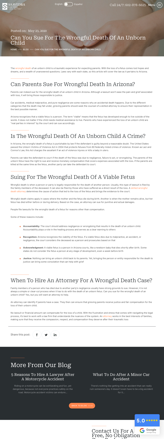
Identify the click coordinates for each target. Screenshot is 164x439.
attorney (107, 316)
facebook (37, 334)
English (59, 4)
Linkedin (55, 334)
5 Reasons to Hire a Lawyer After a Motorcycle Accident (42, 376)
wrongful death (23, 68)
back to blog (79, 405)
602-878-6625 (135, 5)
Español (78, 4)
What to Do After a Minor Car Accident (121, 376)
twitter (46, 334)
